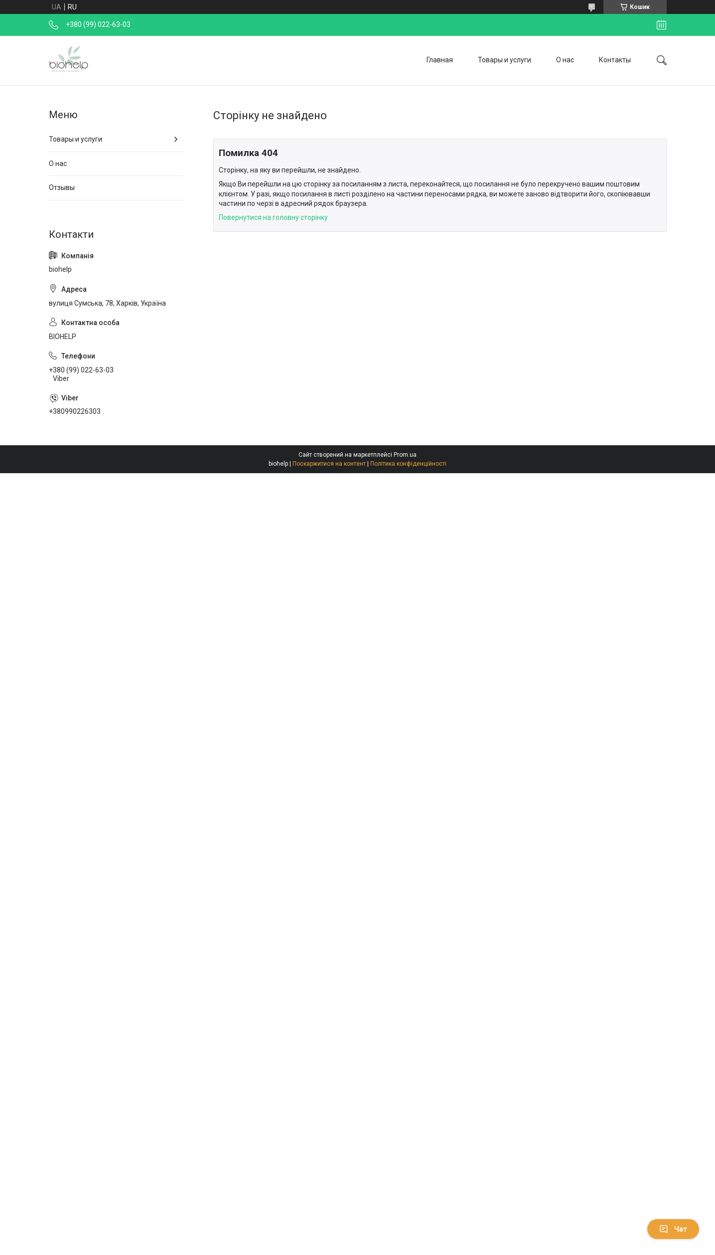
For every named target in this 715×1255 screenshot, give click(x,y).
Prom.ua (405, 454)
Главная (440, 60)
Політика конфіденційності (408, 463)
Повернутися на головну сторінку (273, 217)
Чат (673, 1229)
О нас (565, 60)
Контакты (615, 60)
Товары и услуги (504, 60)
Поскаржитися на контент (329, 463)
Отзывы (62, 187)
